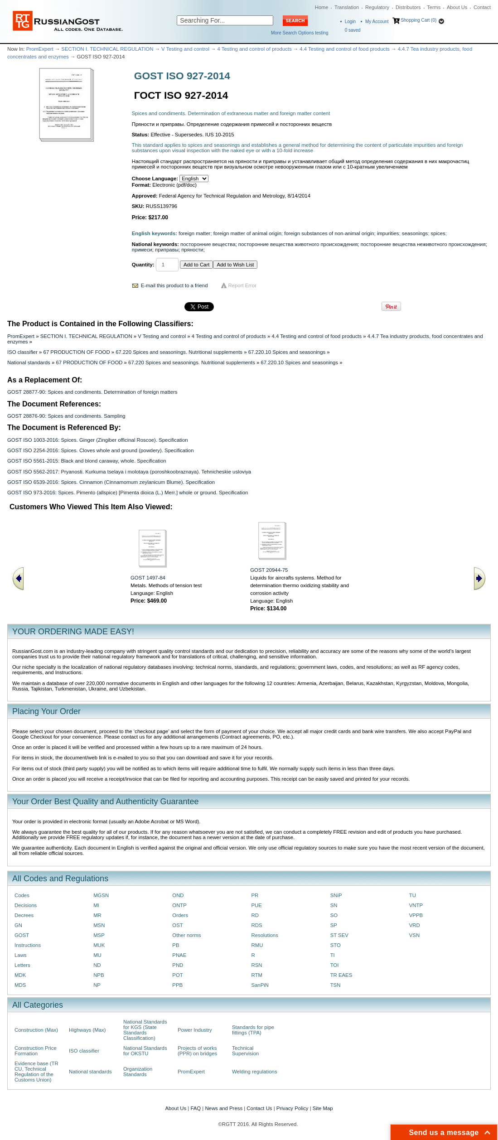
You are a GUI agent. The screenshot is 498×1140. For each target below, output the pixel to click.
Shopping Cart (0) (418, 20)
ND (97, 965)
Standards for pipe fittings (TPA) (253, 1029)
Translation (346, 7)
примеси (142, 249)
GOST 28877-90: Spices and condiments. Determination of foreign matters (92, 392)
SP (333, 925)
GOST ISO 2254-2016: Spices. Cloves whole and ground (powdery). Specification (100, 450)
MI (96, 905)
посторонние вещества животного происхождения (298, 244)
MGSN (101, 895)
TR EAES (341, 975)
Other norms (186, 935)
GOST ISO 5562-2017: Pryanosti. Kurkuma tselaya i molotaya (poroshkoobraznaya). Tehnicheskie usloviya (129, 471)
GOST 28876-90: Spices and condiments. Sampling (66, 416)
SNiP (336, 895)
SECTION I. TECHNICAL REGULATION (107, 49)
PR (254, 895)
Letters (22, 965)
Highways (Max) (87, 1030)
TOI (334, 965)
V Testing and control (185, 49)
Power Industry (195, 1030)
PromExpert (39, 49)
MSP (99, 935)
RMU (257, 945)
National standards (28, 362)
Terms (433, 7)
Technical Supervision (245, 1050)
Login (350, 21)
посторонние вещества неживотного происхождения (423, 244)
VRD (414, 925)
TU (412, 895)
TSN (335, 985)
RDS (256, 925)
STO (335, 945)
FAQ (195, 1108)
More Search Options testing (300, 32)
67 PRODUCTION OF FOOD (77, 352)
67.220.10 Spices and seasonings (287, 352)
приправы (167, 249)
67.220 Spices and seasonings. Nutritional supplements (179, 352)
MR (97, 915)
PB (175, 945)
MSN (99, 925)
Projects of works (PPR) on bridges (197, 1050)
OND (178, 895)
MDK (20, 975)
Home (321, 7)
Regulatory (377, 7)
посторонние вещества (207, 244)
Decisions (26, 905)
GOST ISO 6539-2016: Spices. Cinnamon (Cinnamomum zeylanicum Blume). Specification (111, 482)
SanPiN (260, 985)
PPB (177, 985)
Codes (22, 895)
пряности (192, 249)
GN (18, 925)
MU (97, 955)
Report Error (242, 285)
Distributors (408, 7)
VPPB (416, 915)
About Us (457, 7)
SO (334, 915)
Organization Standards (137, 1071)
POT (177, 975)
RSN (256, 965)
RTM (256, 975)
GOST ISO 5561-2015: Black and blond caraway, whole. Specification (86, 461)
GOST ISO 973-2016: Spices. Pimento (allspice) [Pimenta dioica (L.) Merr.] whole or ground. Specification (127, 492)
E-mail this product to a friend (174, 285)
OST (177, 925)
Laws (21, 955)
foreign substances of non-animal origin (329, 233)
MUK (99, 945)
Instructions (28, 945)
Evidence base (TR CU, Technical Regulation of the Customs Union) (36, 1071)
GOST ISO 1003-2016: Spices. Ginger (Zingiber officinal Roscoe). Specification (97, 440)
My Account (377, 21)
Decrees (24, 915)
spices (438, 233)
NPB (98, 975)
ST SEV (339, 935)
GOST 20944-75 (269, 570)
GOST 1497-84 (148, 577)
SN (334, 905)
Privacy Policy (292, 1108)
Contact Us (259, 1108)
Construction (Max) (36, 1030)
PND (177, 965)
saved (353, 30)
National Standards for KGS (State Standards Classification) (145, 1030)
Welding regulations (254, 1071)
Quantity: (143, 264)
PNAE (179, 955)
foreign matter (194, 233)
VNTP (416, 905)
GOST (22, 935)
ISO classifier (22, 352)
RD (254, 915)
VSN (414, 935)
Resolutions (264, 935)
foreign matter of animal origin (247, 233)
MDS (20, 985)
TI (332, 955)
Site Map (323, 1108)
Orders (180, 915)
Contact (482, 7)
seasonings (415, 233)
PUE (256, 905)
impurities (388, 233)
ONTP (179, 905)
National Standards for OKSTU (145, 1050)
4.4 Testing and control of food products (345, 49)
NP (97, 985)
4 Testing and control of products (255, 49)
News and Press (223, 1108)
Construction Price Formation (36, 1050)
